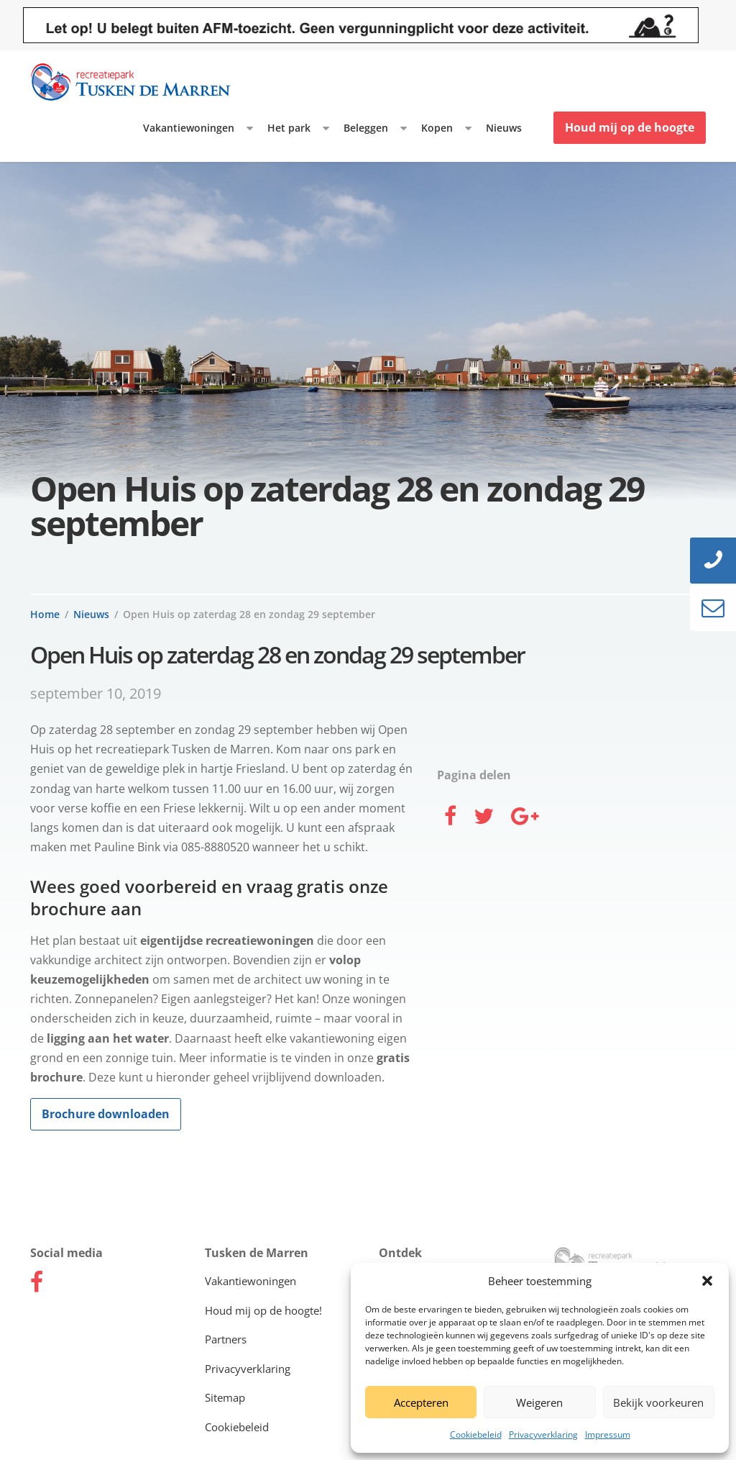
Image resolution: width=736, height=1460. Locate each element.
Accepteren (421, 1402)
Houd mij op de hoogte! (263, 1310)
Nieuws (504, 128)
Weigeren (539, 1402)
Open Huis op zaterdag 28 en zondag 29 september (249, 614)
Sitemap (225, 1397)
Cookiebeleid (476, 1434)
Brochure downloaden (106, 1114)
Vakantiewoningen (188, 128)
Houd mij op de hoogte (629, 127)
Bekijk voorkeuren (658, 1402)
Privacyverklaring (543, 1434)
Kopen (437, 128)
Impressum (607, 1434)
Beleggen (366, 128)
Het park (288, 128)
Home (45, 614)
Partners (226, 1339)
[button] (707, 1281)
